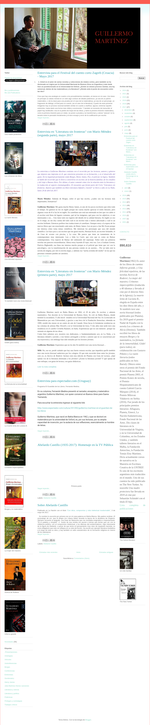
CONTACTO (124, 232)
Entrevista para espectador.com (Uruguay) (64, 381)
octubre (127, 117)
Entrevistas (9, 675)
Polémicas (8, 697)
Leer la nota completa (47, 367)
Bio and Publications (12, 93)
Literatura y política (12, 693)
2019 (124, 100)
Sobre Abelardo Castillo (53, 505)
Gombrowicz (9, 678)
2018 (124, 104)
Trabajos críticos (11, 705)
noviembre (128, 113)
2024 (124, 90)
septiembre (128, 120)
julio (126, 127)
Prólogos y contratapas (13, 701)
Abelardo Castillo (49, 498)
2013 (124, 205)
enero (126, 191)
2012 (124, 209)
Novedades (9, 642)
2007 (124, 219)
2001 (124, 222)
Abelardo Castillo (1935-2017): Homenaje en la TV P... (131, 175)
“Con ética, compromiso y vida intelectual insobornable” (88, 510)
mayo (126, 133)
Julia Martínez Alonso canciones (17, 686)
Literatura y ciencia (12, 690)
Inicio (78, 552)
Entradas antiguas (106, 552)
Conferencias (10, 671)
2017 (124, 107)
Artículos (8, 660)
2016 (124, 195)
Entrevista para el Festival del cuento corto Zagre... (130, 139)
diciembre (128, 110)
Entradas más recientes (48, 552)
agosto (127, 123)
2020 (124, 97)
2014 (124, 202)
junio (126, 130)
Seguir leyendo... (44, 118)
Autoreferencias (11, 663)
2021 (124, 94)
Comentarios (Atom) (81, 558)
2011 (124, 212)
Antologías (9, 656)
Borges (7, 667)
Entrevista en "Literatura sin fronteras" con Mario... (130, 149)
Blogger (88, 720)
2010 (124, 215)
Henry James (10, 682)
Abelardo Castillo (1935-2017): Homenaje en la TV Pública (75, 445)
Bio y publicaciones (12, 90)
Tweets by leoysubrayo (13, 78)
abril (126, 188)
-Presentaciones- (11, 652)
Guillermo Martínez (36, 15)
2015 (124, 199)
